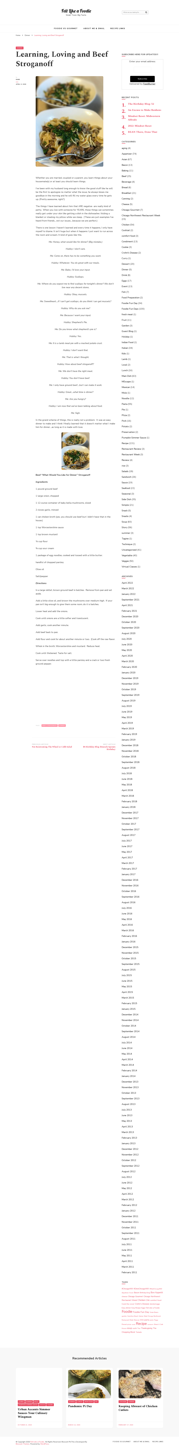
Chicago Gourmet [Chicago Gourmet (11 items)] (135, 1296)
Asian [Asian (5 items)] (131, 1293)
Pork (124, 420)
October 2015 (129, 958)
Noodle (125, 398)
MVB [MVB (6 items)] (142, 1320)
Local (124, 364)
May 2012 (127, 1188)
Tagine (125, 538)
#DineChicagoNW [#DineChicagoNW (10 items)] (141, 1288)
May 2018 (127, 784)
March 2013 (128, 1132)
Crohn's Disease (130, 252)
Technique (127, 544)
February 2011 (129, 1272)
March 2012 (128, 1199)
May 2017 (127, 851)
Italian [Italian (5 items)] (141, 1316)
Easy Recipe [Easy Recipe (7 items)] (136, 1308)
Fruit (124, 320)
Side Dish (126, 499)
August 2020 (128, 633)
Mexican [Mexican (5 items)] (136, 1320)
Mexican (126, 387)
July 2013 (127, 1109)
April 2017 (127, 857)
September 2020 (130, 627)
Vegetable (127, 555)
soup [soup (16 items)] (129, 1328)
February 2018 (129, 801)
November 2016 (130, 885)
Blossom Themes (22, 1444)
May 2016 (127, 919)
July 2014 (127, 1042)
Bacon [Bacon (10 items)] (136, 1292)
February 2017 (129, 868)
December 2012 (130, 1149)
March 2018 (128, 795)
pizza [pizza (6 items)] (129, 1324)
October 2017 (129, 823)
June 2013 (127, 1115)
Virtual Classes (129, 566)
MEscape (126, 381)
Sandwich (126, 476)
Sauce (125, 482)
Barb (18, 79)
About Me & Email (94, 28)
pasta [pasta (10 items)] (146, 1320)
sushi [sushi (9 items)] (135, 1328)
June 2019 (127, 711)
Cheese (125, 204)
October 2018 (129, 756)
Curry (125, 258)
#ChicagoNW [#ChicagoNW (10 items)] (127, 1288)
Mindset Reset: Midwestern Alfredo (144, 118)
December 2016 (130, 879)
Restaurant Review (131, 448)
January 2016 (128, 941)
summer (126, 533)
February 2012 (129, 1205)
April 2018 (127, 790)
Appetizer (127, 153)
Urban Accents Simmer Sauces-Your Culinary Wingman (34, 1413)
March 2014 (128, 1064)
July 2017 (127, 840)
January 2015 (128, 1008)
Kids (124, 353)
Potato (125, 426)
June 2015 (127, 980)
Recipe (125, 443)
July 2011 (127, 1244)
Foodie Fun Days (130, 308)
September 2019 (130, 695)
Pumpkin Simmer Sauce (134, 437)
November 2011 (130, 1221)
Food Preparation (130, 297)
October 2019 (129, 689)
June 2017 (127, 846)
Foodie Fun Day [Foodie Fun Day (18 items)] (141, 1312)
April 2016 (127, 924)
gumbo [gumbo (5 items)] (124, 1316)
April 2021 (127, 605)
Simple (125, 504)
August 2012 (128, 1171)
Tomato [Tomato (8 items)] (139, 1332)
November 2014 (130, 1020)
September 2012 (130, 1165)
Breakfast (126, 193)
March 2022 (128, 588)
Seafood (126, 488)
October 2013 (129, 1092)
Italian (125, 347)
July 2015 (127, 975)
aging (124, 148)
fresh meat (127, 314)
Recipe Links (117, 28)
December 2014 (130, 1014)
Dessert (126, 263)
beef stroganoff (49, 725)
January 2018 (128, 807)
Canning (126, 198)
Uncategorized (129, 549)
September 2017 (130, 829)
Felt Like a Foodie (76, 11)
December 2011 (130, 1216)
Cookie (125, 247)
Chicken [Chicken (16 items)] (141, 1300)
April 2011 (127, 1261)
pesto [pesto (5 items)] (152, 1320)
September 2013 (130, 1098)
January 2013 (128, 1143)
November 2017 (130, 818)
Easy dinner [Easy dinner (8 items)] (126, 1308)
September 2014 (130, 1031)
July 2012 (127, 1177)
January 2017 (128, 874)
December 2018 (130, 745)
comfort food (128, 235)
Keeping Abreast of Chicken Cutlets (138, 1408)
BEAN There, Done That (142, 132)
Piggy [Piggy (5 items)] (156, 1320)
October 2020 (129, 622)
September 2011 (130, 1233)
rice (123, 465)
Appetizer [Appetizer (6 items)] (125, 1293)
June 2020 (127, 644)
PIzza (124, 415)
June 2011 (127, 1249)
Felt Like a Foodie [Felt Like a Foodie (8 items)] (153, 1308)
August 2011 (128, 1238)
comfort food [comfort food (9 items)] (155, 1300)
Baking (125, 170)
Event (125, 286)
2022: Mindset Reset (140, 126)
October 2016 (129, 891)
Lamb (124, 359)
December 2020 (130, 616)
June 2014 (127, 1048)
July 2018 (127, 773)
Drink (124, 275)
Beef (124, 176)
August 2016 (128, 902)
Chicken (126, 224)
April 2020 (127, 655)
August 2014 (128, 1036)
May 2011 (127, 1255)
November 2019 (130, 683)
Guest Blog (127, 331)
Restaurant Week (131, 454)
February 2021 (129, 610)
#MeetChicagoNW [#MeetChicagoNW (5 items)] (156, 1289)
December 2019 (130, 678)
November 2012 (130, 1154)
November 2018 (130, 750)
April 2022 (127, 582)
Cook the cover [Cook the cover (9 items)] (128, 1304)
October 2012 (129, 1160)
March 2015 (128, 997)
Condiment (127, 241)
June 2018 (127, 779)
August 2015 (128, 969)
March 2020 (128, 661)
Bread (125, 187)
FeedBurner (149, 83)
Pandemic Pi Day (80, 1406)
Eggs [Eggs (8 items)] (143, 1308)
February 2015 (129, 1003)
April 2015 (127, 992)
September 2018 (130, 762)
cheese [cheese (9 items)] (124, 1296)
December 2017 (130, 812)
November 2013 (130, 1087)
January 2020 (128, 672)
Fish (124, 291)
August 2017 (128, 835)
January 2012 (128, 1210)
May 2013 (127, 1120)
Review (125, 460)
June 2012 (127, 1182)
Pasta (124, 404)
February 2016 (129, 936)
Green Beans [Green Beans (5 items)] (154, 1312)
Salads (125, 471)
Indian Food (128, 342)
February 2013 (129, 1137)
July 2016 (127, 908)
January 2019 (128, 739)
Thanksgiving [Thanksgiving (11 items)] (146, 1328)
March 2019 (128, 728)
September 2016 (130, 896)
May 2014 (127, 1053)
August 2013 (128, 1104)
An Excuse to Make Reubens (144, 110)
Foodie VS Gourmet (66, 28)
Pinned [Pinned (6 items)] (124, 1324)
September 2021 (130, 599)
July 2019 (127, 706)
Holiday (126, 336)
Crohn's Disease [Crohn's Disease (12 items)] (142, 1304)
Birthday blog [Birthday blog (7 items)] (145, 1292)
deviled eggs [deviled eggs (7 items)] (155, 1304)
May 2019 (127, 717)
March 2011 (128, 1266)
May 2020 (127, 650)
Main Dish (127, 375)
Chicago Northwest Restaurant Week (141, 215)
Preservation (128, 432)
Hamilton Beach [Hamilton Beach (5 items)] (132, 1316)
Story (124, 527)
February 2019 (129, 734)
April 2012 (127, 1193)
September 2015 (130, 964)
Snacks (125, 516)
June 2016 (127, 913)
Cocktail (126, 230)
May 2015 (127, 986)
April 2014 (127, 1059)
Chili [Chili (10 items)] (148, 1300)
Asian (124, 159)
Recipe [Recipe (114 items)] (141, 1323)
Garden (125, 325)
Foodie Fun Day (129, 303)
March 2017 (128, 863)
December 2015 (130, 947)
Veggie (125, 561)
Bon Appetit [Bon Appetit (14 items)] (157, 1292)
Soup (124, 521)
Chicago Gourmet (131, 209)
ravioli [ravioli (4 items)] (133, 1324)
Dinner (19, 48)
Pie (123, 409)
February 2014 (129, 1070)
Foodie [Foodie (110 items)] (127, 1311)
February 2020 (129, 666)
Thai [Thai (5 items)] (138, 1328)
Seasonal (126, 493)
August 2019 (128, 700)
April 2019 (127, 722)
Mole (124, 392)
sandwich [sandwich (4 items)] (150, 1324)
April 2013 (127, 1126)
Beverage (126, 181)
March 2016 (128, 930)
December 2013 (130, 1081)
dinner (62, 725)
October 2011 (129, 1227)
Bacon (125, 165)
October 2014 (129, 1025)
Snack (125, 510)
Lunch (125, 370)
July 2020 (127, 638)
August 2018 (128, 767)
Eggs (124, 280)
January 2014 (128, 1076)
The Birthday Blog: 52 (141, 104)
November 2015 (130, 952)
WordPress (44, 1444)
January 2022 (128, 594)
